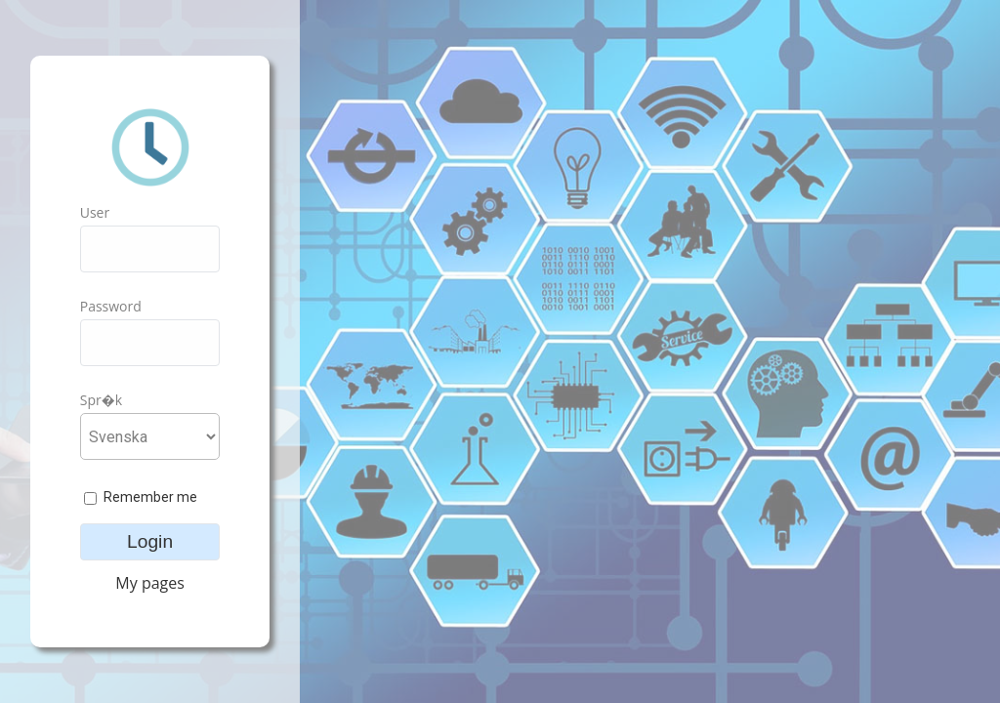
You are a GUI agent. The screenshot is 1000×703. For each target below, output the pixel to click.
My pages (150, 583)
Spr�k (101, 400)
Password (111, 306)
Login (150, 541)
